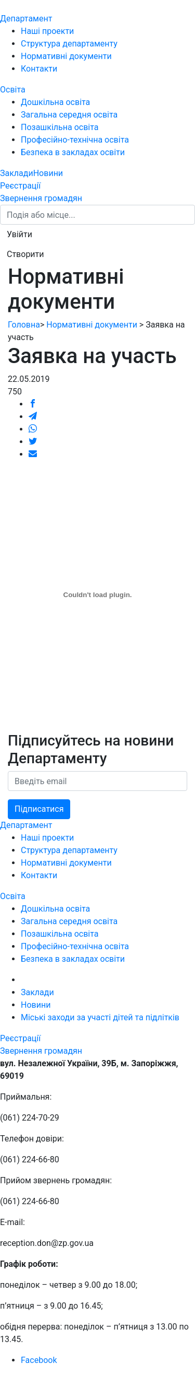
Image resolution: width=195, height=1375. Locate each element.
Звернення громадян (41, 198)
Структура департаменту (69, 44)
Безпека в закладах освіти (73, 152)
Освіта (12, 90)
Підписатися (39, 809)
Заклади (16, 173)
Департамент (26, 19)
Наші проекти (47, 31)
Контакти (39, 69)
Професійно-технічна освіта (75, 140)
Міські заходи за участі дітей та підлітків (100, 1017)
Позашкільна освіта (60, 127)
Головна (24, 325)
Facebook (39, 1360)
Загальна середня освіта (69, 115)
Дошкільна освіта (55, 102)
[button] (19, 234)
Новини (48, 173)
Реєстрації (20, 186)
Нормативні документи (66, 56)
